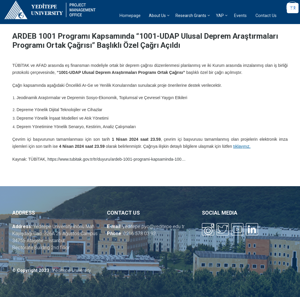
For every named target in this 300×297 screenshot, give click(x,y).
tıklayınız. (241, 146)
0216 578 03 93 (139, 233)
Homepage (130, 15)
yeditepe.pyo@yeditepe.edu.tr (153, 226)
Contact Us (266, 15)
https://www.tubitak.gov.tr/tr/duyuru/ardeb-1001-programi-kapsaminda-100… (116, 159)
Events (240, 15)
